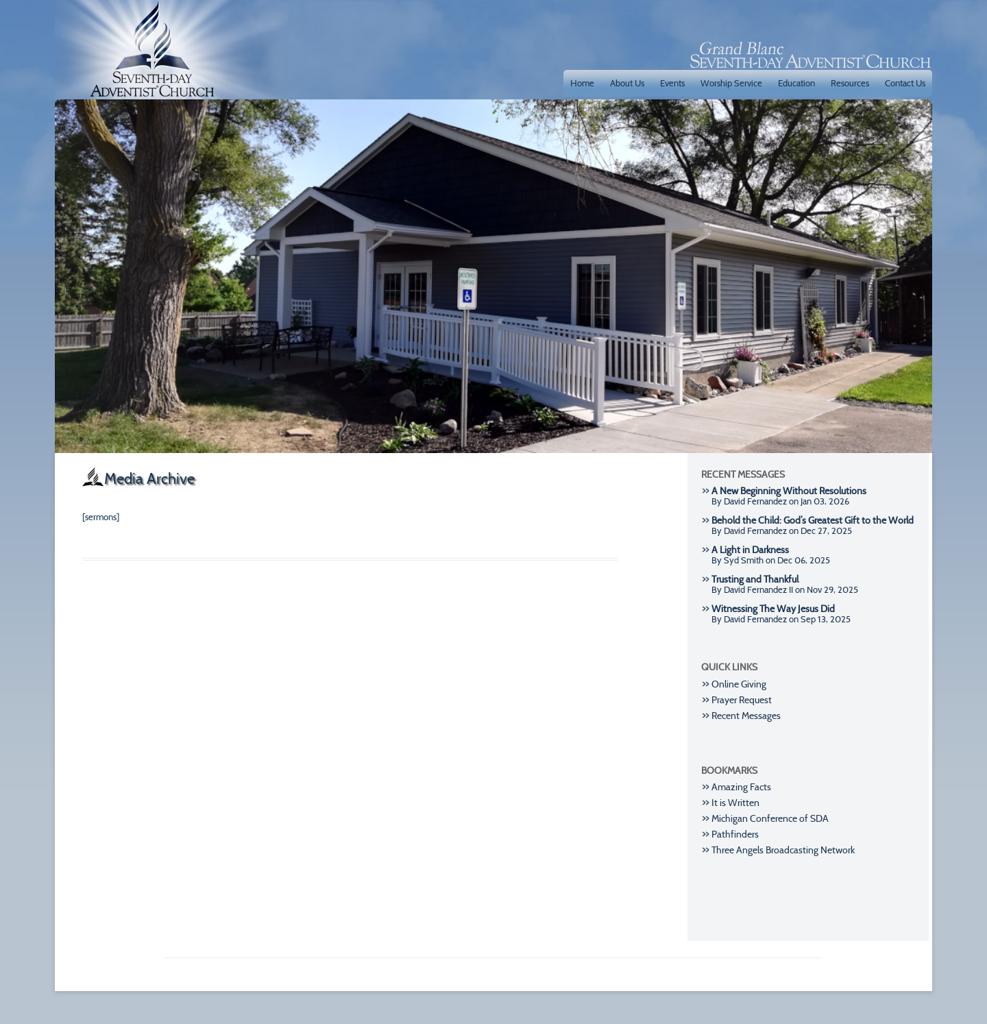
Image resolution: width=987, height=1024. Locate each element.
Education (796, 82)
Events (672, 82)
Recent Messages (746, 715)
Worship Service (731, 82)
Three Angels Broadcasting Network (783, 850)
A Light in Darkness (750, 550)
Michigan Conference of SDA (770, 818)
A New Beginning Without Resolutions (788, 491)
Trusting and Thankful (755, 579)
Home (582, 82)
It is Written (735, 803)
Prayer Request (741, 700)
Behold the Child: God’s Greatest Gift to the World (812, 520)
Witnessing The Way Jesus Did (773, 609)
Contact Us (905, 82)
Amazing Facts (741, 787)
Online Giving (738, 684)
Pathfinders (735, 834)
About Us (627, 82)
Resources (850, 82)
